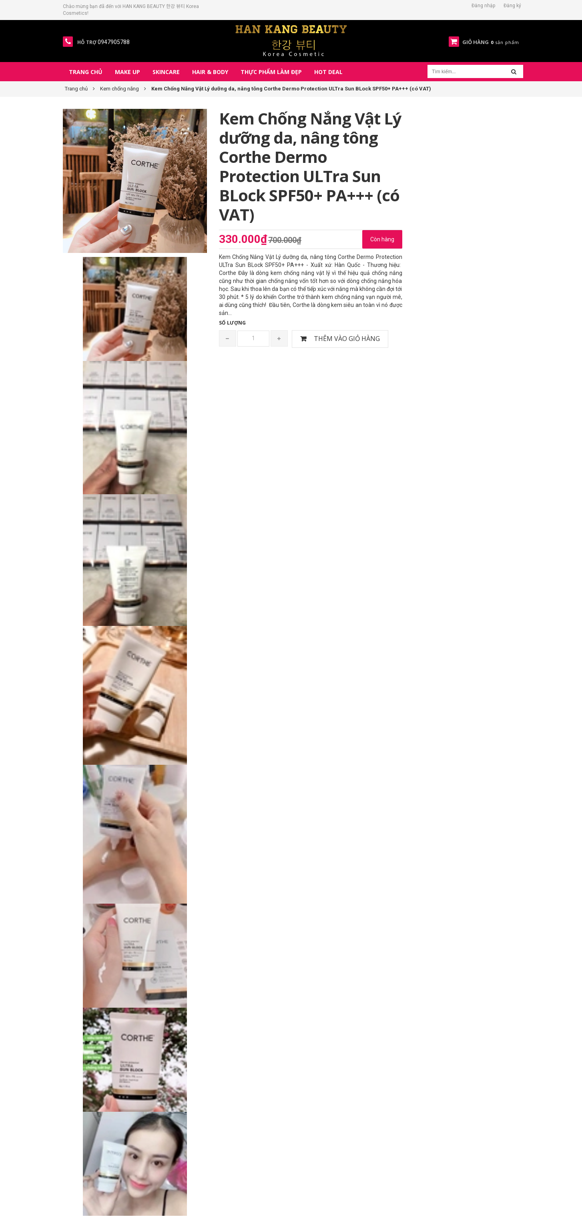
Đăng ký (512, 5)
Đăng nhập (483, 5)
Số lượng (232, 322)
